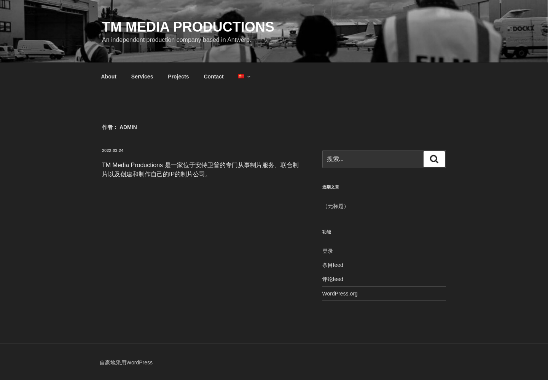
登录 (327, 251)
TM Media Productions (188, 27)
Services (142, 76)
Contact (213, 76)
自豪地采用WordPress (126, 362)
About (108, 76)
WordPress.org (340, 294)
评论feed (332, 279)
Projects (178, 76)
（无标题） (335, 206)
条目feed (332, 265)
